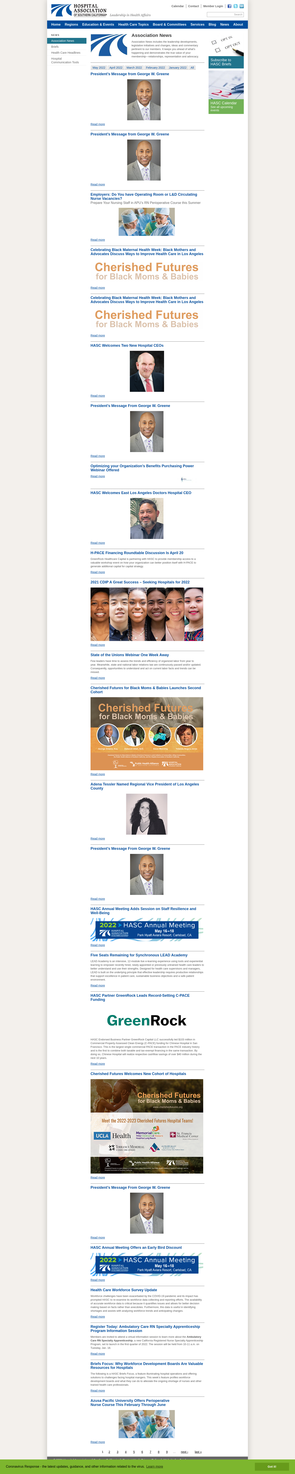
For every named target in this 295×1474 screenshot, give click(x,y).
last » (198, 1452)
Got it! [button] (272, 1466)
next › (184, 1452)
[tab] (99, 67)
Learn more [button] (154, 1466)
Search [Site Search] (238, 14)
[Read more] (242, 6)
